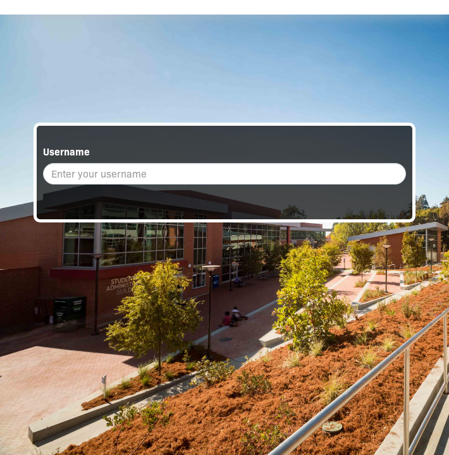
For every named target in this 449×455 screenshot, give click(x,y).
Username (66, 152)
